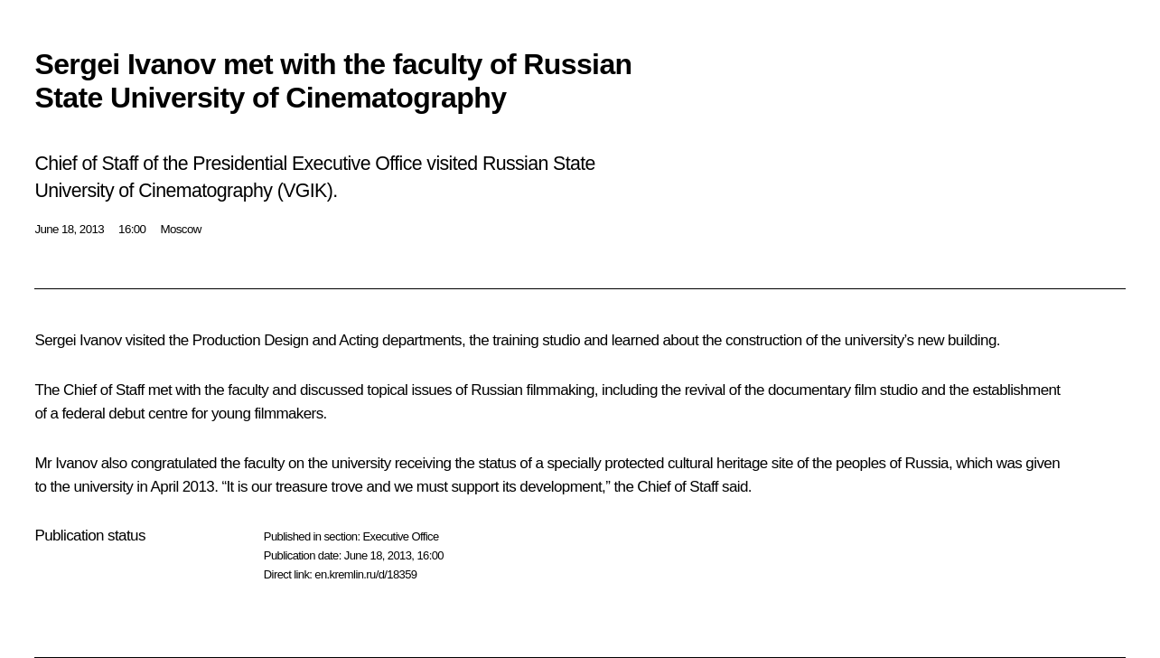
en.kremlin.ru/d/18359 (365, 574)
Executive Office (400, 536)
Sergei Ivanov (77, 340)
